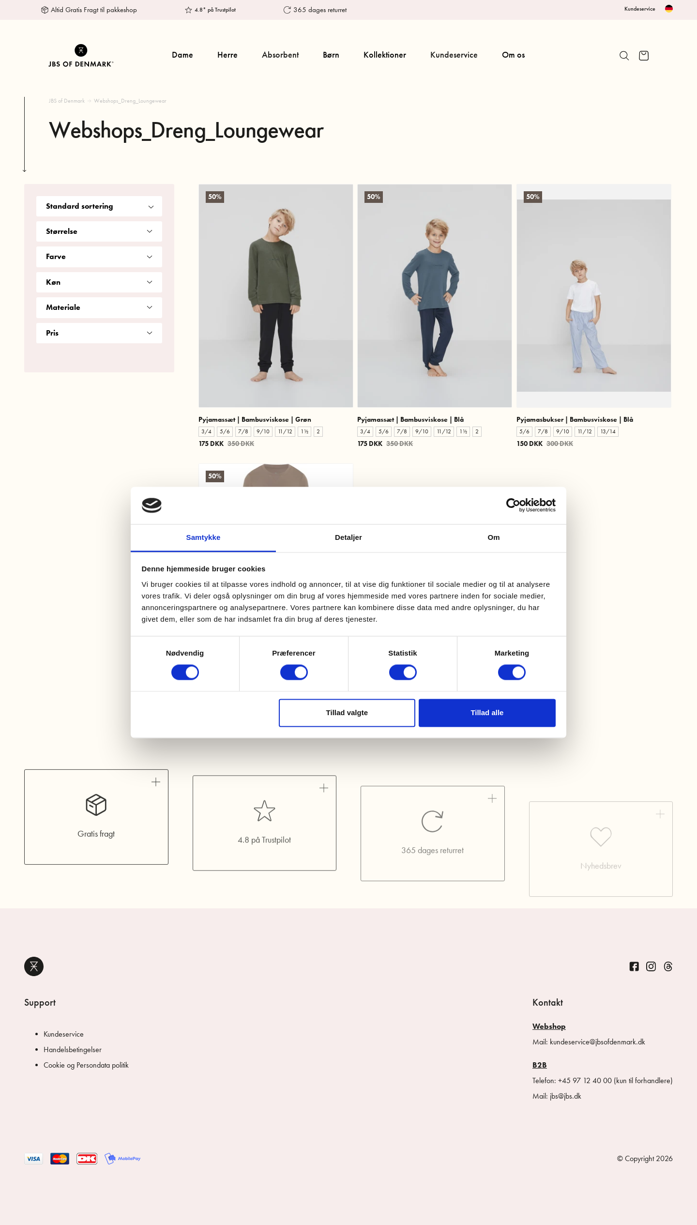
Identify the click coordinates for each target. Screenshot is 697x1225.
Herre (227, 54)
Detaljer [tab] (348, 537)
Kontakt (547, 1002)
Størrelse (99, 231)
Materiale (99, 307)
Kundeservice (639, 8)
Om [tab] (493, 537)
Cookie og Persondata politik (86, 1065)
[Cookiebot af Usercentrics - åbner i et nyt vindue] (513, 505)
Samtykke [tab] (203, 537)
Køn (99, 282)
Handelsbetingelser (73, 1049)
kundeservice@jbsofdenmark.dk (597, 1041)
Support (40, 1002)
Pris (99, 332)
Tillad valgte (347, 712)
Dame (182, 54)
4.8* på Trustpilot (215, 9)
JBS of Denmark (67, 100)
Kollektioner (385, 54)
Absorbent (280, 54)
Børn (331, 54)
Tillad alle (486, 712)
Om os (513, 54)
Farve (99, 256)
